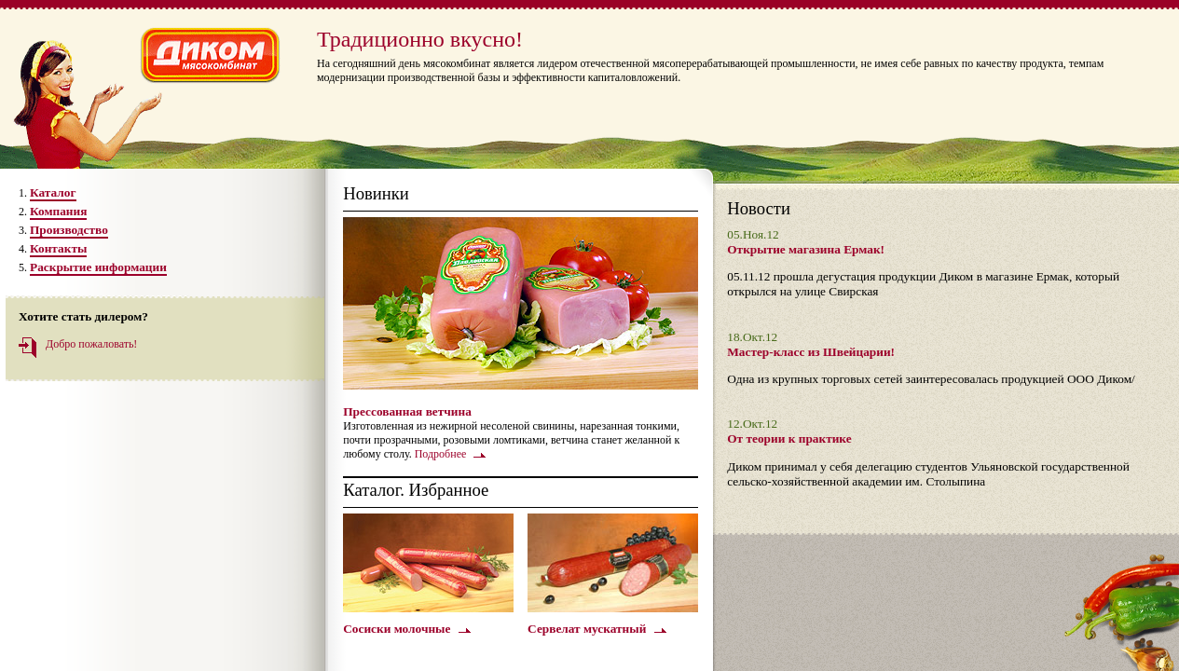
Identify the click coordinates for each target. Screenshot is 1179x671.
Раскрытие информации (98, 267)
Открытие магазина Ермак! (805, 249)
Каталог (53, 192)
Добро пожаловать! (91, 343)
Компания (58, 211)
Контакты (58, 248)
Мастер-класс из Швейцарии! (811, 352)
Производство (69, 230)
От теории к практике (789, 438)
